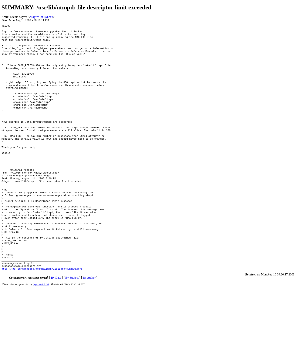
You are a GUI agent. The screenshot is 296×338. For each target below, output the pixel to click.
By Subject (72, 326)
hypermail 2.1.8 (41, 333)
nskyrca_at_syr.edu (41, 16)
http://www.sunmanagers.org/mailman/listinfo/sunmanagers (42, 318)
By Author (89, 326)
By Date (56, 326)
